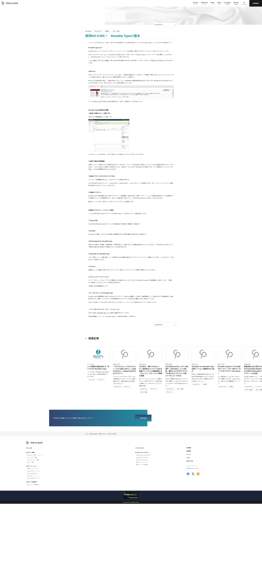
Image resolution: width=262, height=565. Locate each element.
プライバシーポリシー (191, 465)
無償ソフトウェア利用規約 (142, 464)
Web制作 (205, 384)
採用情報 (236, 3)
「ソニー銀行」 (93, 60)
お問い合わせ (189, 461)
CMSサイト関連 (116, 31)
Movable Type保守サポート (33, 473)
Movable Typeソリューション (33, 471)
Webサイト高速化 (249, 389)
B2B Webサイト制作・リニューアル (35, 455)
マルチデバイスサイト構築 (33, 459)
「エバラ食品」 (105, 60)
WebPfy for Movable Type (142, 459)
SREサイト (162, 60)
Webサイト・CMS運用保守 (33, 484)
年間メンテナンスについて (142, 462)
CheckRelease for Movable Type (143, 455)
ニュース (213, 3)
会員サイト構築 (30, 462)
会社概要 (227, 3)
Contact (256, 3)
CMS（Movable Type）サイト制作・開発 (105, 313)
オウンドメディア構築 (32, 457)
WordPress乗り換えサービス (33, 478)
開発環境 (107, 31)
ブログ (219, 3)
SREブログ (154, 60)
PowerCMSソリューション (33, 475)
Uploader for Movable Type (142, 457)
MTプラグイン (101, 379)
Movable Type (97, 31)
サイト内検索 (244, 3)
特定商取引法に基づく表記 (192, 468)
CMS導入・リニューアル (32, 468)
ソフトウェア (204, 3)
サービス (195, 3)
